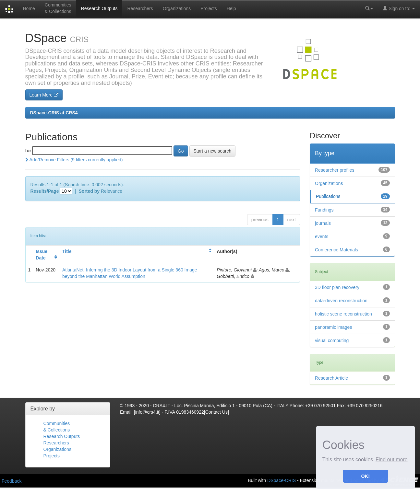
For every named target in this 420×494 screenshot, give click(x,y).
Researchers (140, 8)
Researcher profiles (334, 170)
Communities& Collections (58, 8)
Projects (208, 8)
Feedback (11, 481)
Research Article (331, 378)
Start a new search (213, 151)
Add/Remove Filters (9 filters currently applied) (74, 159)
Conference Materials (336, 249)
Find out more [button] (392, 459)
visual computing (332, 340)
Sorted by (89, 191)
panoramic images (333, 327)
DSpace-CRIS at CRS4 (54, 112)
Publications (328, 196)
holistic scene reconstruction (343, 313)
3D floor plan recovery (337, 287)
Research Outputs (99, 8)
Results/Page (44, 191)
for (28, 150)
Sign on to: (399, 8)
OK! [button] (365, 476)
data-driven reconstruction (341, 300)
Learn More (44, 95)
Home (29, 8)
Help (231, 8)
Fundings (324, 210)
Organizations (177, 8)
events (321, 236)
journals (323, 223)
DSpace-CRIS (281, 480)
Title (67, 251)
